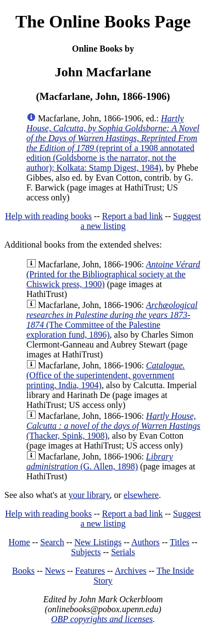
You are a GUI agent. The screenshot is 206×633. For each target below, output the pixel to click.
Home (19, 542)
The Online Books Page (103, 21)
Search (52, 542)
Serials (123, 552)
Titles (180, 542)
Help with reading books (48, 216)
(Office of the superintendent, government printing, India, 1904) (105, 375)
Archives (131, 570)
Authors (145, 542)
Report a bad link (132, 216)
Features (90, 570)
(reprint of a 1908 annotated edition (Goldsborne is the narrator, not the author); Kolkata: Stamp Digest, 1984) (112, 143)
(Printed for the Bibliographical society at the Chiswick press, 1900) (113, 274)
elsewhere (141, 495)
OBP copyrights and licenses (102, 619)
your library (89, 495)
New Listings (97, 542)
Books (23, 570)
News (55, 570)
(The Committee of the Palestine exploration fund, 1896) (111, 319)
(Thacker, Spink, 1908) (113, 425)
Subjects (86, 552)
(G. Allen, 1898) (99, 461)
